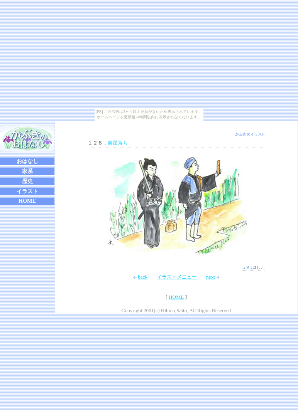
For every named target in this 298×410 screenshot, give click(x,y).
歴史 (27, 181)
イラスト (27, 191)
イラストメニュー (177, 277)
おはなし (27, 161)
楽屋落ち (118, 143)
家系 (27, 171)
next (213, 277)
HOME (27, 201)
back (140, 277)
